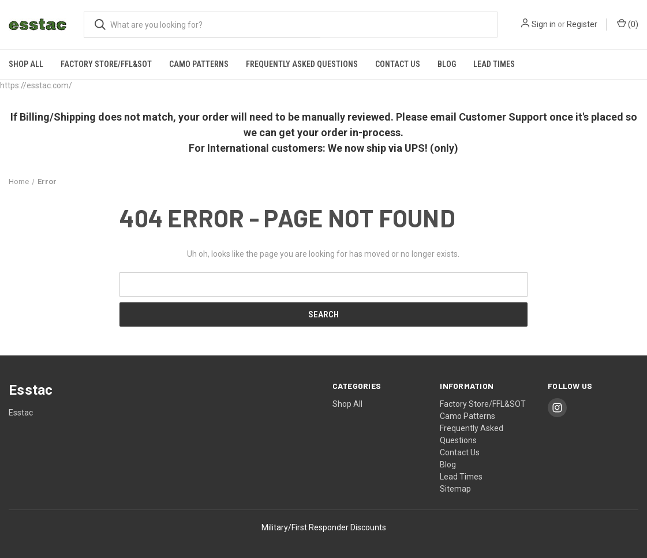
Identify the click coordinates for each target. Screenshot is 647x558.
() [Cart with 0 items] (627, 23)
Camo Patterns (199, 64)
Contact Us (397, 64)
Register (582, 24)
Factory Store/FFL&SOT (106, 64)
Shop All (26, 64)
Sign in (544, 24)
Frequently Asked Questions (302, 64)
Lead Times (494, 64)
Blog (446, 64)
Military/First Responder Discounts (323, 527)
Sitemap (455, 488)
